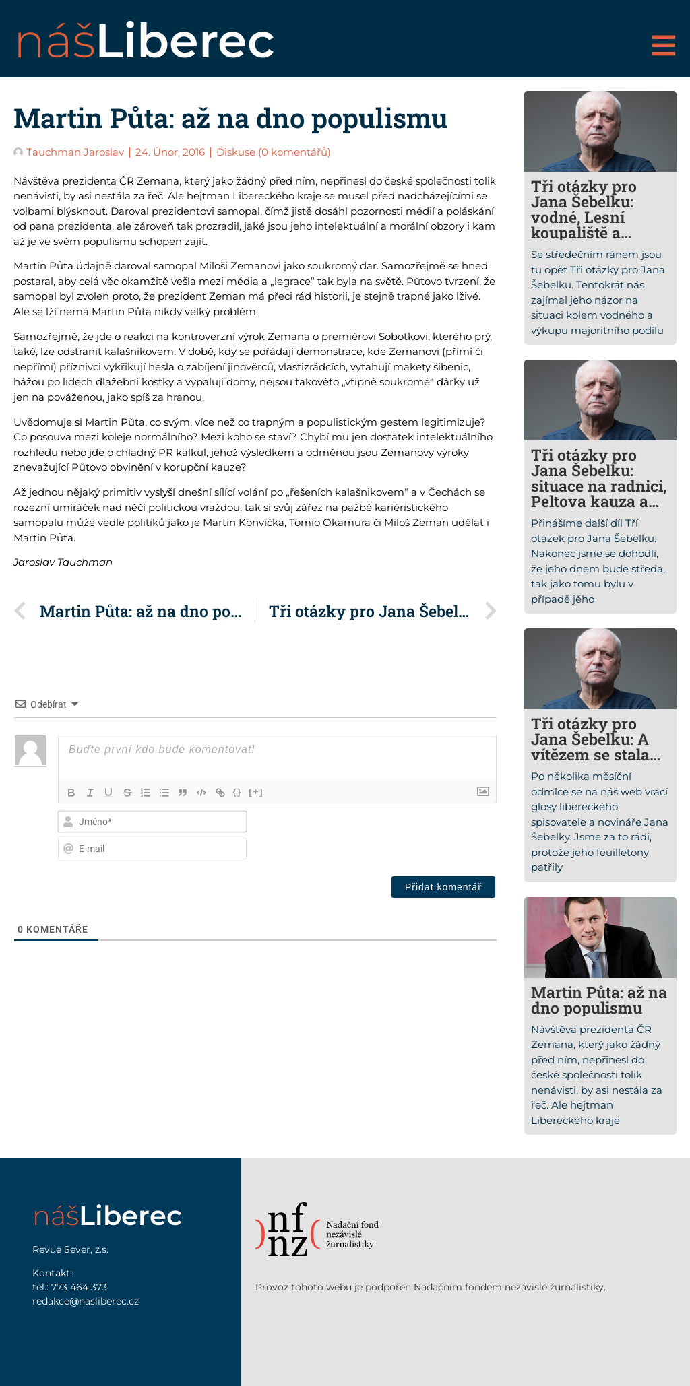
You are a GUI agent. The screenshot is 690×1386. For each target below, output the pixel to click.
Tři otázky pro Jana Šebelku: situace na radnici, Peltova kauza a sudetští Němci (598, 485)
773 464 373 (79, 1287)
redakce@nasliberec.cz (85, 1301)
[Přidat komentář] (443, 887)
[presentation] (409, 835)
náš (144, 40)
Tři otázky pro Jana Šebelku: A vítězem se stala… (595, 738)
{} (240, 792)
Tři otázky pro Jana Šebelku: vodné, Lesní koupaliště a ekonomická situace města (584, 224)
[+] (258, 792)
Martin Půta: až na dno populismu (599, 1000)
